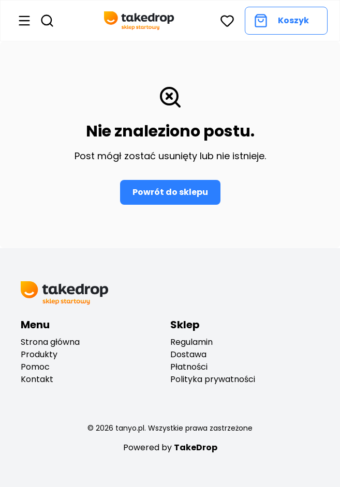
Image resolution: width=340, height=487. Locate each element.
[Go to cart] (286, 21)
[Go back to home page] (139, 20)
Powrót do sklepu (170, 192)
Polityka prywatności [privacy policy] (212, 379)
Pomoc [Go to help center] (35, 367)
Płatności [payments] (189, 367)
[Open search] (47, 20)
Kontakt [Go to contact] (37, 379)
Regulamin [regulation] (191, 342)
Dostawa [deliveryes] (188, 354)
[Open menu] (24, 20)
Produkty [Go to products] (39, 354)
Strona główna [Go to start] (50, 342)
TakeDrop (195, 447)
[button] (227, 20)
